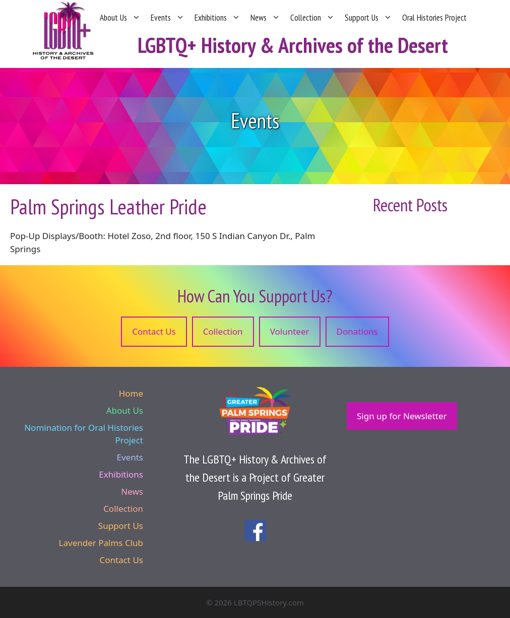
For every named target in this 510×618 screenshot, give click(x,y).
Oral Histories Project (434, 17)
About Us (120, 18)
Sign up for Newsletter (402, 416)
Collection (312, 18)
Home (131, 393)
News (265, 18)
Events (167, 18)
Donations (357, 331)
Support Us (368, 18)
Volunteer (289, 331)
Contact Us (154, 331)
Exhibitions (217, 18)
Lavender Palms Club (101, 543)
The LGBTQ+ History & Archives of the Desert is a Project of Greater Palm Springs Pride (255, 477)
